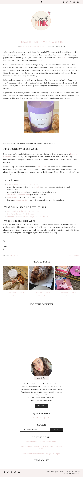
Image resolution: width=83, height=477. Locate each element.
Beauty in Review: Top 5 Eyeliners (21, 214)
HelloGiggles (40, 167)
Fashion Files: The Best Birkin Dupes (41, 441)
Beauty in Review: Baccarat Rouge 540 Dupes (41, 454)
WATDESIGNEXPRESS (72, 474)
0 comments (74, 255)
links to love (25, 46)
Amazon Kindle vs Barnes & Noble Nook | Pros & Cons (41, 447)
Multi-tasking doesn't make (18, 195)
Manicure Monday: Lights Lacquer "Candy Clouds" (28, 216)
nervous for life (20, 200)
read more (41, 405)
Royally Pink (65, 472)
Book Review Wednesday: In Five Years (23, 211)
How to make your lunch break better (22, 184)
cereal (36, 187)
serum (23, 192)
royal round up (38, 46)
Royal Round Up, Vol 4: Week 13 (41, 42)
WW (63, 58)
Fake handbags (13, 197)
